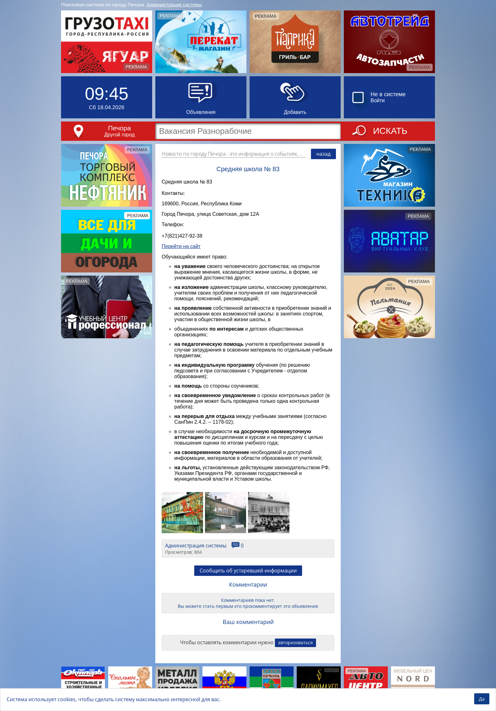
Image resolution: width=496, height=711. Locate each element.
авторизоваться (295, 647)
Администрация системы (174, 4)
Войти (378, 100)
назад (323, 153)
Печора (119, 128)
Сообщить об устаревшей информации (248, 575)
